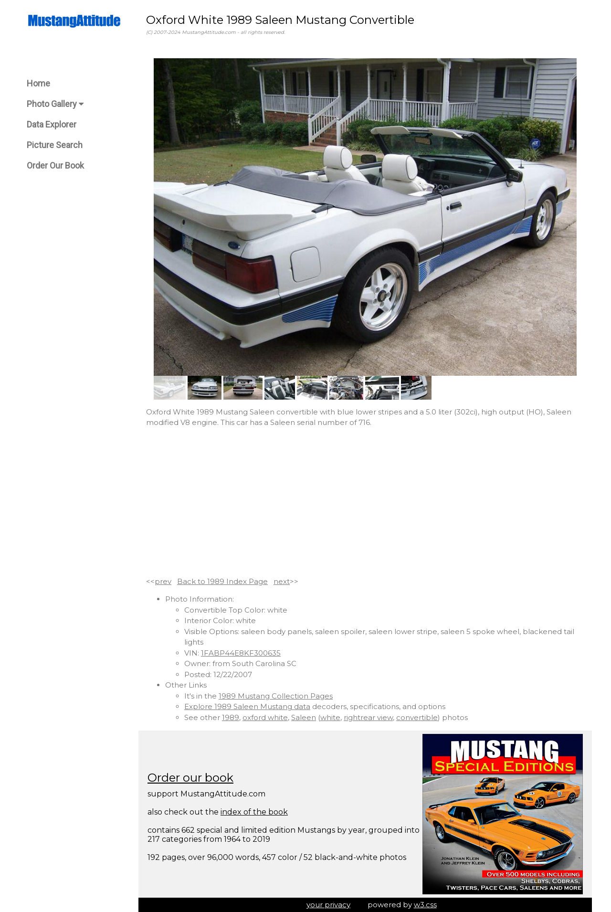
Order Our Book (55, 165)
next (282, 581)
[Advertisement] (365, 502)
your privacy (328, 904)
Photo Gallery (55, 104)
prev (163, 581)
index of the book (254, 812)
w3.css (425, 904)
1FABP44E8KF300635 (241, 652)
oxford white (265, 717)
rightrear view (368, 717)
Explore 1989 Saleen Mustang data (247, 706)
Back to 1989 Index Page (222, 581)
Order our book (190, 778)
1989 (230, 717)
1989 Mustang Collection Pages (276, 695)
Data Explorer (51, 124)
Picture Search (55, 145)
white (330, 717)
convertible (417, 717)
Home (38, 83)
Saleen (303, 717)
